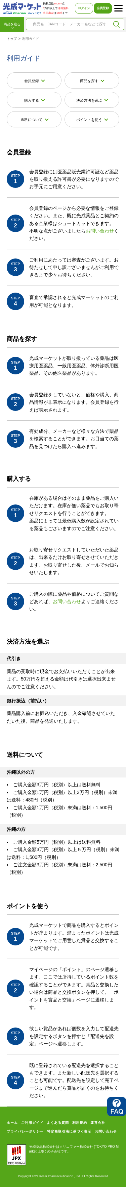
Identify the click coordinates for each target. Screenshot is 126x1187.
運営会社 (97, 1122)
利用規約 (79, 1122)
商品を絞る (12, 26)
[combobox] (69, 24)
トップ (12, 39)
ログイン (84, 8)
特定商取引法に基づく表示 (69, 1131)
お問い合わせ (100, 230)
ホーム (12, 1122)
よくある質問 (58, 1122)
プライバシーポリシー (25, 1131)
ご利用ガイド (32, 1122)
